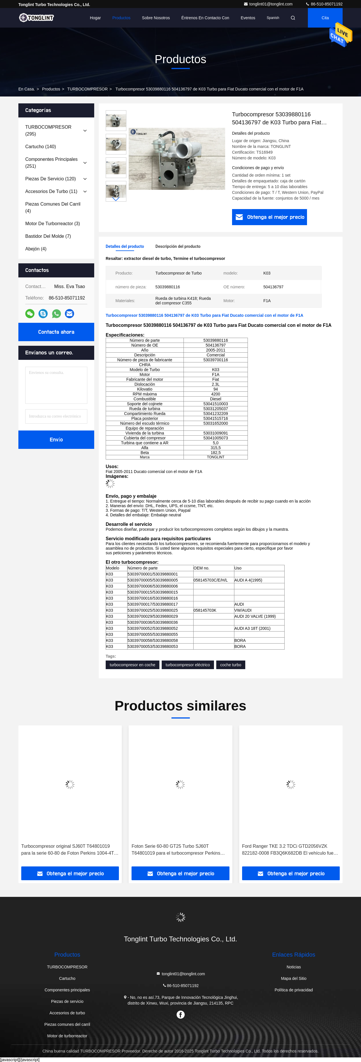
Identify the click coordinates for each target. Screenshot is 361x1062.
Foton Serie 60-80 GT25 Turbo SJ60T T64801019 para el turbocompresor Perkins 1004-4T (176, 850)
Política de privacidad (294, 990)
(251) (51, 163)
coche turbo (230, 665)
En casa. (26, 89)
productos (51, 89)
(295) (48, 130)
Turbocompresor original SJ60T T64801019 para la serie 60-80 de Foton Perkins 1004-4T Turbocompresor (67, 850)
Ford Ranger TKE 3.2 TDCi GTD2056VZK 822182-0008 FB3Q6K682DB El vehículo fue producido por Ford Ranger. (287, 850)
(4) (52, 207)
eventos (248, 18)
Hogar (95, 18)
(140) (40, 146)
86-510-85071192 (324, 4)
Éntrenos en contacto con (205, 18)
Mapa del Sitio (293, 978)
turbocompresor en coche (132, 665)
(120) (50, 178)
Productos (121, 18)
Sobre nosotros (156, 18)
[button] (116, 199)
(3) (52, 223)
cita (325, 18)
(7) (48, 236)
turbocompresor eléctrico (188, 665)
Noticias (294, 967)
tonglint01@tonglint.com (269, 4)
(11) (51, 191)
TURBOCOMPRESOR (87, 89)
